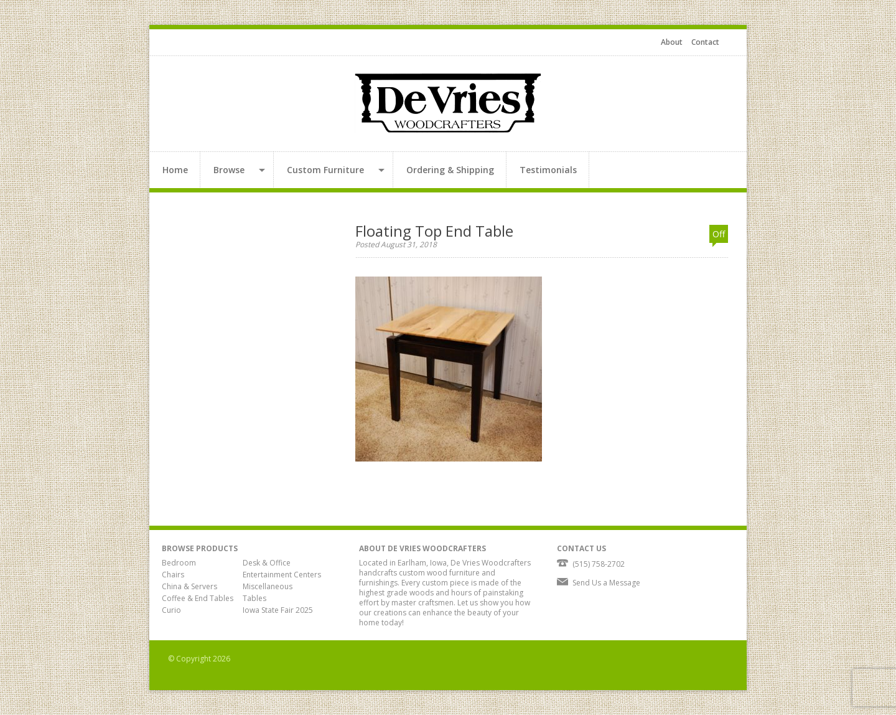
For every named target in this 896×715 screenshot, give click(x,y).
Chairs (173, 574)
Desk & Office (267, 562)
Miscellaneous (267, 586)
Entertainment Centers (282, 574)
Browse (229, 170)
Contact (705, 42)
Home (175, 170)
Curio (171, 610)
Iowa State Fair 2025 (278, 610)
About (672, 42)
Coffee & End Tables (197, 598)
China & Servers (189, 586)
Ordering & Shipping (450, 170)
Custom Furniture (325, 170)
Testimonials (548, 170)
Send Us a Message (606, 582)
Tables (254, 598)
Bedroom (179, 562)
